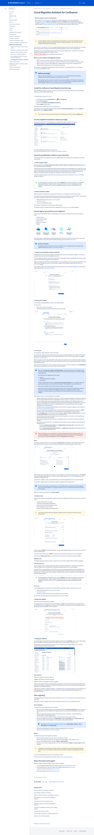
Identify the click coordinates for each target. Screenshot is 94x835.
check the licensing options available (46, 408)
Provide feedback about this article (56, 781)
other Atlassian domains (49, 268)
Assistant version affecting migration (41, 816)
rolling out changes (45, 20)
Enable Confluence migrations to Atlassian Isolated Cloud (46, 813)
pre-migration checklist (56, 81)
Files (10, 18)
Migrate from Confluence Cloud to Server (19, 50)
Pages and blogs (12, 15)
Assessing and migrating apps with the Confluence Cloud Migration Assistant (50, 151)
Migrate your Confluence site (15, 44)
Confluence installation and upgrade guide (18, 42)
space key (63, 194)
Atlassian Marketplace (55, 106)
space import (37, 264)
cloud (52, 199)
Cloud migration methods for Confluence (42, 792)
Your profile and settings (14, 24)
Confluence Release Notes (14, 67)
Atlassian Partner (55, 771)
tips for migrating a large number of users (76, 399)
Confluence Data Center (14, 61)
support (76, 24)
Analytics (11, 28)
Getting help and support (14, 69)
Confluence (40, 823)
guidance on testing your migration (56, 247)
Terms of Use (69, 831)
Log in (83, 3)
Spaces (10, 13)
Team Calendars (12, 34)
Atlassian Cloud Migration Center (69, 765)
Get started (11, 11)
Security (75, 831)
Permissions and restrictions (15, 32)
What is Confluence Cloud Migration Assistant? (44, 790)
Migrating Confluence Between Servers (19, 52)
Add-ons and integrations (14, 36)
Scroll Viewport (47, 823)
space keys (71, 476)
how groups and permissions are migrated (51, 24)
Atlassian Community (55, 768)
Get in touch (72, 767)
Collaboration (12, 26)
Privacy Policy (62, 831)
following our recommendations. (41, 357)
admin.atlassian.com (39, 21)
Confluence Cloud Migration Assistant (44, 47)
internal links (45, 749)
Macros (11, 22)
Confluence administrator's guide (16, 40)
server (56, 199)
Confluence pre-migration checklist (41, 811)
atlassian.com (75, 266)
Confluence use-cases (14, 38)
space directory (66, 697)
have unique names (77, 174)
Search (80, 3)
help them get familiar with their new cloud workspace (48, 729)
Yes (43, 781)
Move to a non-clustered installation (18, 54)
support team (73, 239)
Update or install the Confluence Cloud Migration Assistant (46, 795)
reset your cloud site (41, 201)
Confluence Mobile (13, 20)
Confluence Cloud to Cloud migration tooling (43, 801)
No (46, 781)
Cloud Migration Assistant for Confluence (19, 59)
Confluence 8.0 (12, 8)
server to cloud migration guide (58, 75)
